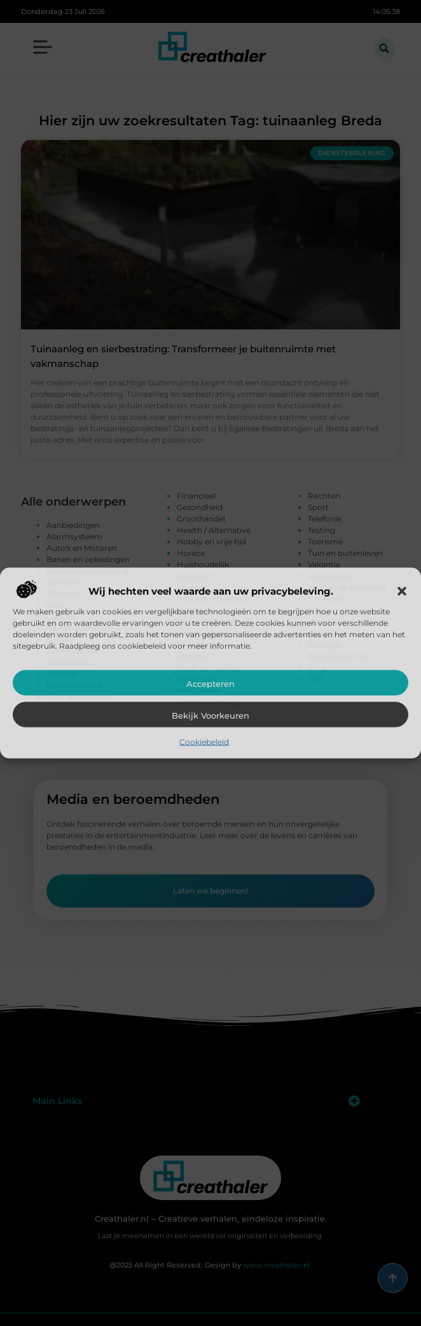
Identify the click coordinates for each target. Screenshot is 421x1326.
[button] (402, 591)
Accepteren (210, 684)
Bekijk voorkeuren (210, 715)
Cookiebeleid (204, 742)
